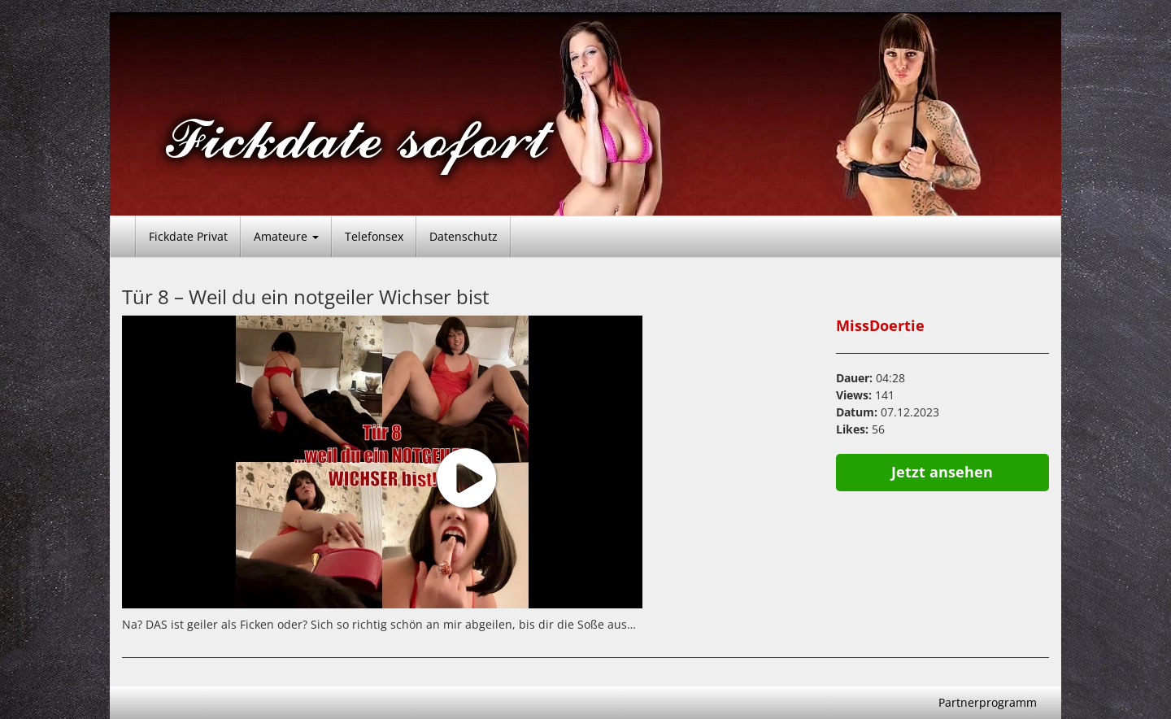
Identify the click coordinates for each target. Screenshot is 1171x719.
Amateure (286, 236)
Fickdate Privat (188, 236)
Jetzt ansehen (942, 472)
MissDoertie (880, 325)
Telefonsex (374, 236)
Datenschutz (463, 236)
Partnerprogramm (987, 702)
